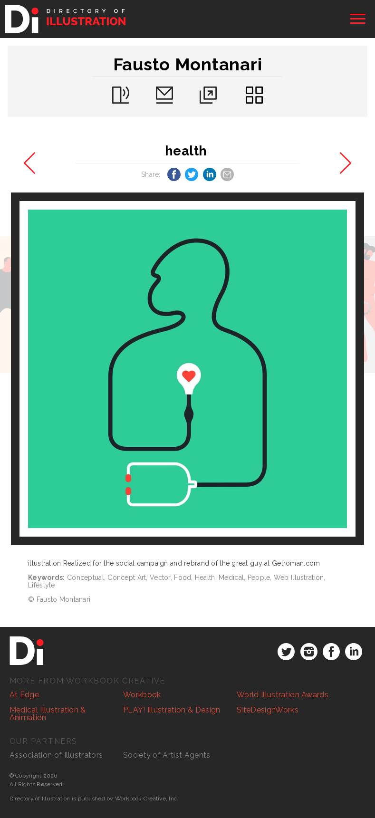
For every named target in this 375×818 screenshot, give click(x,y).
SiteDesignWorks (267, 709)
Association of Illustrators (56, 755)
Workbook (142, 694)
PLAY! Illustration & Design (172, 709)
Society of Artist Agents (167, 755)
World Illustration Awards (282, 694)
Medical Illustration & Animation (48, 713)
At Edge (24, 694)
